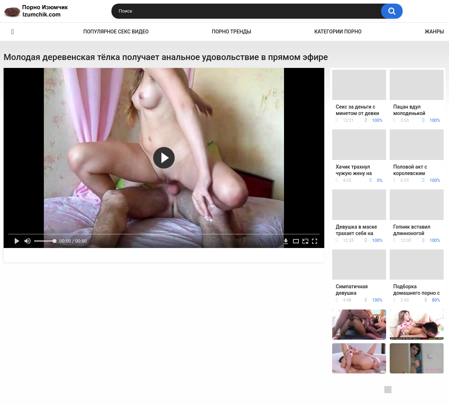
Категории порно (337, 32)
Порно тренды (231, 32)
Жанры (434, 32)
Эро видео (13, 32)
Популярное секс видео (116, 32)
